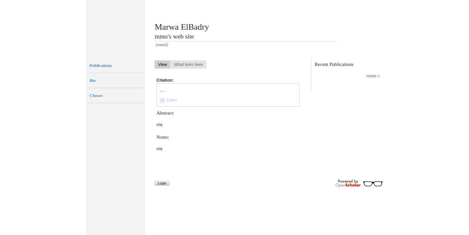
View (162, 64)
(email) (162, 44)
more (372, 75)
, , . (163, 89)
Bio (93, 80)
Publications (101, 65)
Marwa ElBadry (182, 27)
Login (162, 183)
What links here (188, 64)
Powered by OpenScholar (359, 183)
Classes (96, 95)
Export (171, 100)
